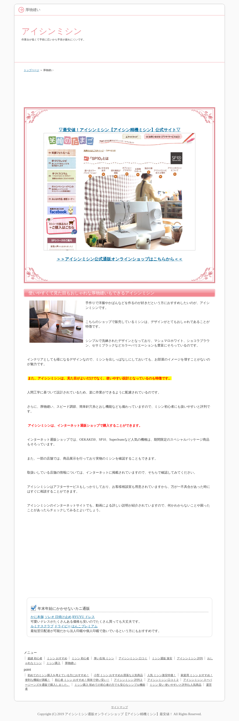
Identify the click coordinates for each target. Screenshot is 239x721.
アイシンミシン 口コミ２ (163, 680)
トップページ (31, 70)
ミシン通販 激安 (162, 658)
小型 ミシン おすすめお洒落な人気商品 (118, 675)
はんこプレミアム (84, 626)
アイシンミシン (51, 31)
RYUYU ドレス (83, 617)
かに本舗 (37, 617)
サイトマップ (119, 707)
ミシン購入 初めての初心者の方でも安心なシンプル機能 (109, 684)
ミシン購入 (53, 663)
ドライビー (62, 626)
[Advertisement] (119, 88)
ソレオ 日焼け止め (58, 617)
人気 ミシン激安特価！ (161, 675)
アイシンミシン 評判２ (128, 680)
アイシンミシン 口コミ (133, 658)
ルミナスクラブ (42, 626)
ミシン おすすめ (57, 658)
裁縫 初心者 (35, 658)
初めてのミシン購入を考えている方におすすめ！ (58, 675)
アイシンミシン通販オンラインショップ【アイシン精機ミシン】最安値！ (119, 714)
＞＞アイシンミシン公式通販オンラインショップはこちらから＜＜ (119, 259)
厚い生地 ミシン (104, 658)
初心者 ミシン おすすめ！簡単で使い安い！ (82, 680)
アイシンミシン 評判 (190, 658)
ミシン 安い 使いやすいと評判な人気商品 (175, 684)
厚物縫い (70, 663)
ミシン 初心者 (80, 658)
